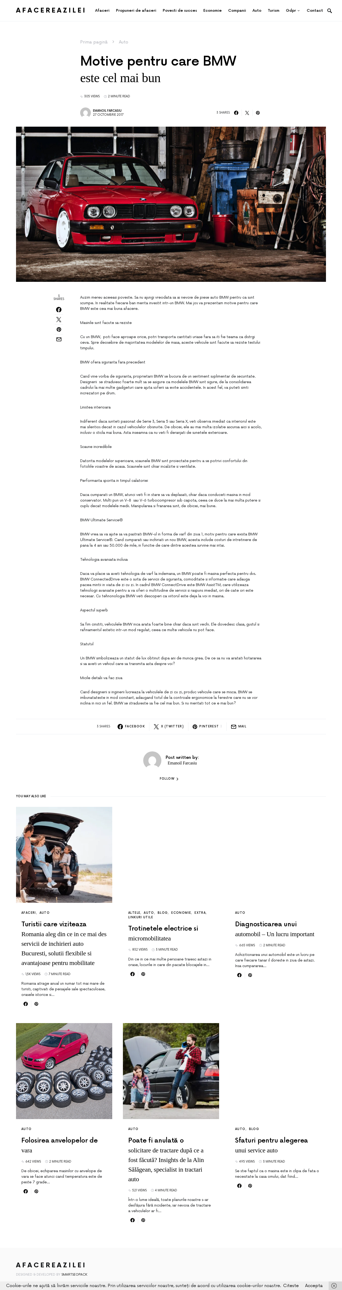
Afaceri (28, 913)
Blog (163, 913)
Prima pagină (94, 42)
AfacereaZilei (51, 10)
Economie (181, 913)
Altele (134, 913)
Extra (200, 913)
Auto (123, 42)
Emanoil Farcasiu (107, 111)
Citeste (291, 1285)
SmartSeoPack (74, 1275)
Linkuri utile (140, 917)
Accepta (314, 1285)
